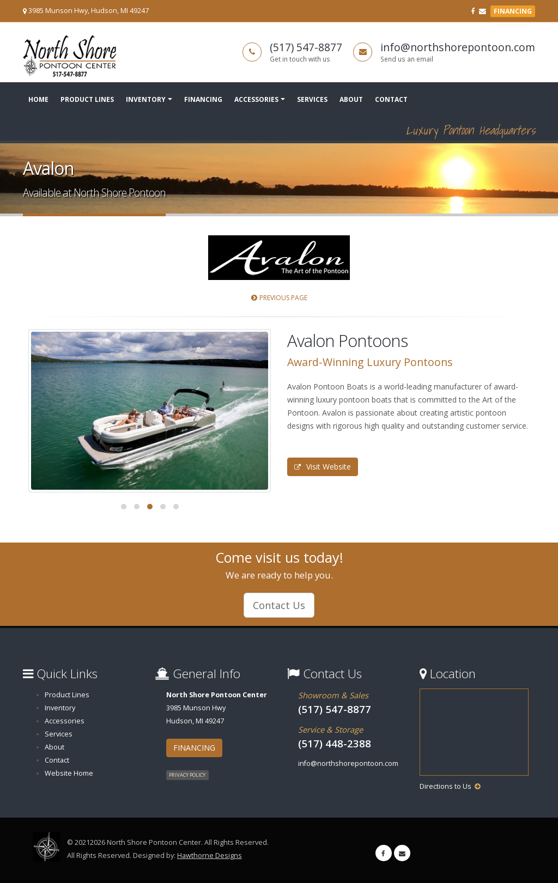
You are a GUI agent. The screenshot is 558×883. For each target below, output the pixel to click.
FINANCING (513, 11)
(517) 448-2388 (334, 743)
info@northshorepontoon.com (457, 47)
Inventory (146, 99)
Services (312, 99)
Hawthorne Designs (209, 855)
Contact (391, 99)
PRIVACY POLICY (187, 774)
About (351, 99)
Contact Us (279, 605)
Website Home (69, 773)
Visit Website (322, 466)
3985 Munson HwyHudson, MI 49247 (216, 708)
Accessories (256, 99)
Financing (203, 99)
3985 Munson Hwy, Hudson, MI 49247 (88, 10)
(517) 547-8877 (306, 47)
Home (38, 99)
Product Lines (87, 99)
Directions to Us (445, 786)
